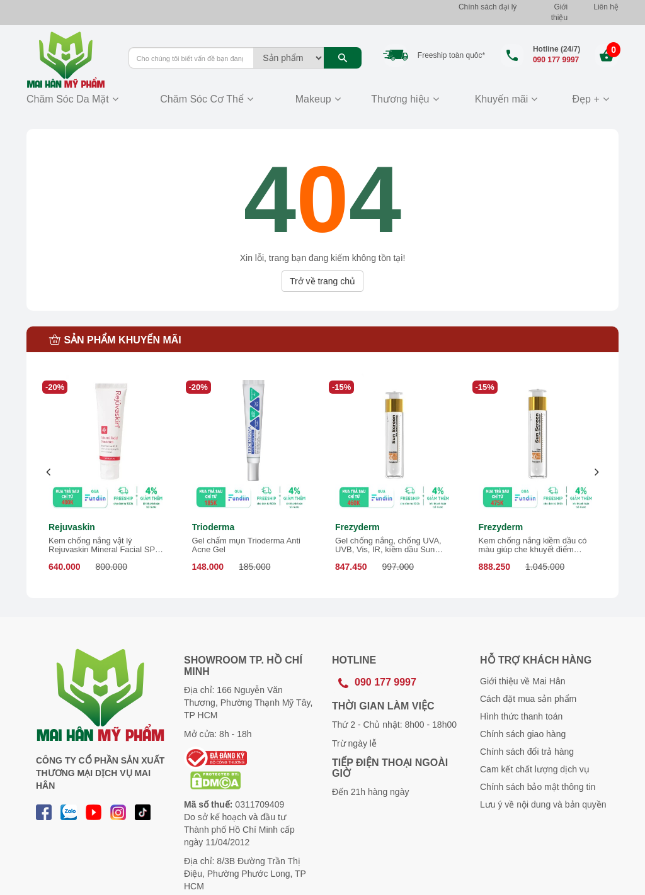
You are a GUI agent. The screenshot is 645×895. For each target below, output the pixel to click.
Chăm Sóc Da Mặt (67, 99)
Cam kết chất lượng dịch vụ (535, 769)
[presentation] (49, 472)
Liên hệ (606, 7)
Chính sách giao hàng (523, 734)
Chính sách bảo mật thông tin (537, 787)
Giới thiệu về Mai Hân (522, 681)
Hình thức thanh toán (521, 716)
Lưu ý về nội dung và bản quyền (543, 804)
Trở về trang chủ (322, 281)
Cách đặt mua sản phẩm (528, 699)
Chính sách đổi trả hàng (527, 752)
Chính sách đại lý (488, 7)
